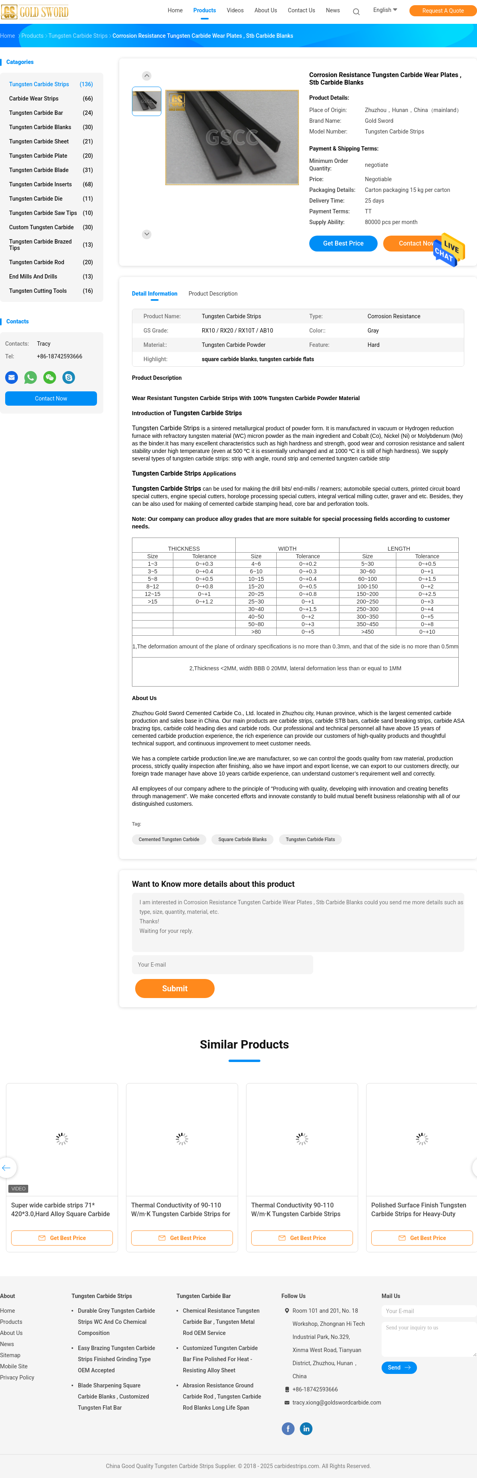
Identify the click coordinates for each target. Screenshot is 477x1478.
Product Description (212, 293)
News (7, 1344)
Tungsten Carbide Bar (51, 113)
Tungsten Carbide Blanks (51, 127)
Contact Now (51, 398)
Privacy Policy (17, 1377)
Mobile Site (14, 1366)
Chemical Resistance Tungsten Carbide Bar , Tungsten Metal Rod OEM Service (221, 1322)
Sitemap (10, 1355)
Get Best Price (343, 243)
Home (7, 1311)
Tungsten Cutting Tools (51, 291)
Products (11, 1322)
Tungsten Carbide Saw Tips (51, 213)
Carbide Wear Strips (51, 99)
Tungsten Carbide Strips (51, 84)
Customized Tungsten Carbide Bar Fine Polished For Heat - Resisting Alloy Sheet (220, 1359)
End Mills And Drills (51, 277)
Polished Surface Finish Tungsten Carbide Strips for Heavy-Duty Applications (418, 1214)
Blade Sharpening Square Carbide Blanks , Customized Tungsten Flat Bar (113, 1396)
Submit (175, 988)
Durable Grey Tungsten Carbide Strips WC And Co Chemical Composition (116, 1322)
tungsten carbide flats (310, 839)
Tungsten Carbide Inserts (51, 184)
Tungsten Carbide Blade (51, 170)
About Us (11, 1333)
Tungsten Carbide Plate (51, 156)
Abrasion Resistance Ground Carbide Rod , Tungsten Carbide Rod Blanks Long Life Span (222, 1396)
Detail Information (154, 293)
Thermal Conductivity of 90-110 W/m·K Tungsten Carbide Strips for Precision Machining (180, 1214)
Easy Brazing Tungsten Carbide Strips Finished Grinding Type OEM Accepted (116, 1359)
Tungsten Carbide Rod (51, 262)
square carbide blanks (242, 839)
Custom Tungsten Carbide (51, 227)
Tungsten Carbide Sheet (51, 141)
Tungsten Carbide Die (51, 199)
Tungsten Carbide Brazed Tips (51, 244)
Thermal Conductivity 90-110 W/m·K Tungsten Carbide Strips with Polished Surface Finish (296, 1214)
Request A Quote (443, 11)
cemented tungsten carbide (169, 839)
